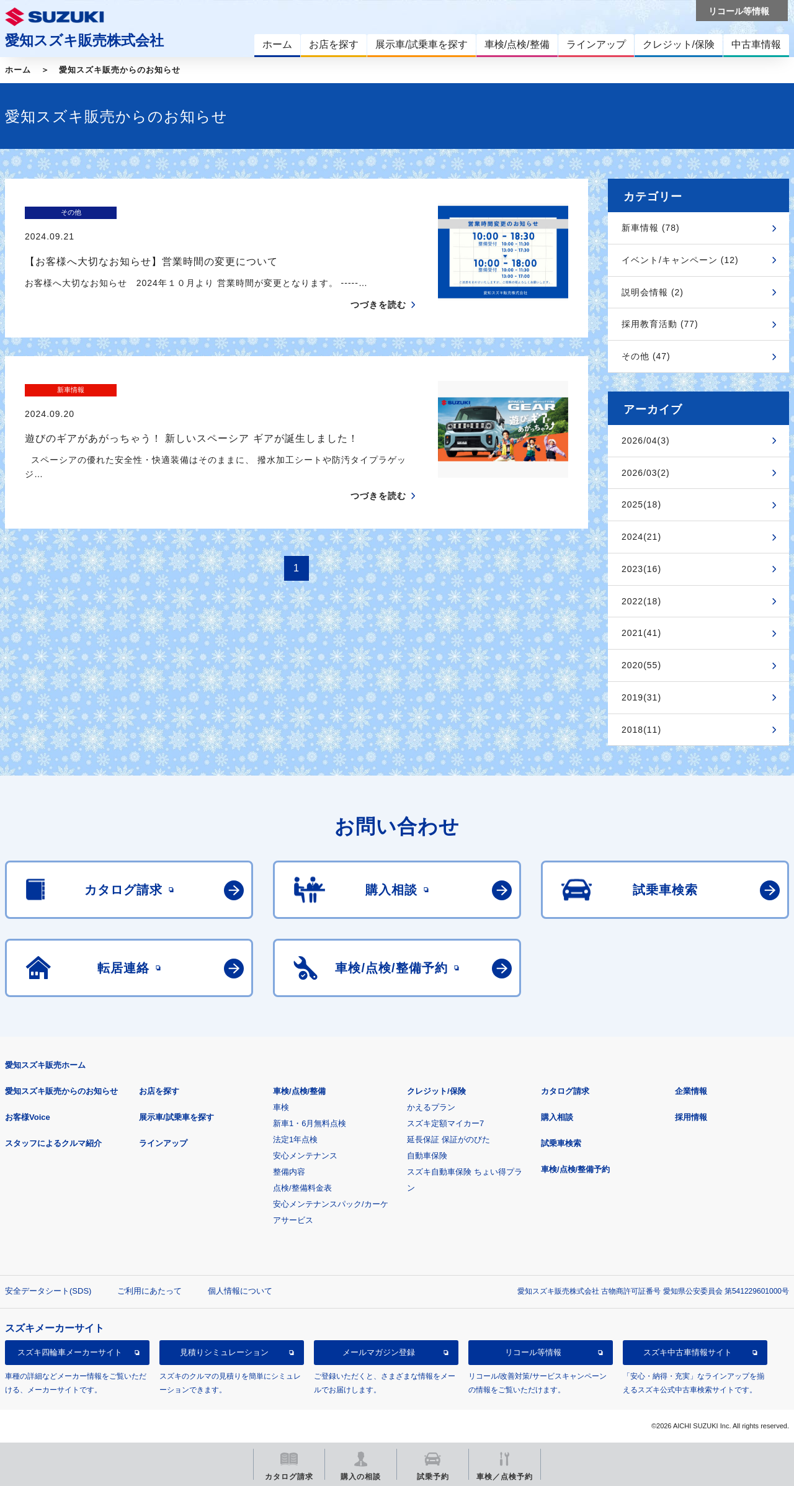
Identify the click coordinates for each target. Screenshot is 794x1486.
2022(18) (641, 601)
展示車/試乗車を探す (176, 1117)
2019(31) (641, 697)
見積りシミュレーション (224, 1352)
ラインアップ (163, 1143)
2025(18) (641, 504)
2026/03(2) (646, 473)
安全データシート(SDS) (48, 1291)
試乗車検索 (561, 1143)
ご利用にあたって (149, 1291)
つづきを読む (378, 280)
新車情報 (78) (651, 228)
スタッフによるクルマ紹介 (53, 1143)
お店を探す (159, 1091)
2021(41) (641, 633)
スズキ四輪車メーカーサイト (69, 1352)
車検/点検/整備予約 (575, 1169)
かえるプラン (431, 1107)
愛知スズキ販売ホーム (45, 1065)
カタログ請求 (565, 1091)
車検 (281, 1107)
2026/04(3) (646, 440)
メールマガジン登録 (378, 1352)
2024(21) (641, 537)
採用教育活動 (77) (660, 324)
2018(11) (641, 730)
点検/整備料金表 (302, 1188)
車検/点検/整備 (299, 1091)
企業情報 (691, 1091)
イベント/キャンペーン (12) (680, 260)
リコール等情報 (533, 1352)
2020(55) (641, 665)
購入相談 (557, 1117)
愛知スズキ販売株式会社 (84, 40)
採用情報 (691, 1117)
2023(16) (641, 569)
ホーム (18, 69)
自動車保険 (427, 1155)
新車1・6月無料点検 (309, 1123)
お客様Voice (27, 1117)
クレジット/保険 (436, 1091)
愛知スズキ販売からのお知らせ (120, 69)
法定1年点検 (295, 1139)
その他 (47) (646, 356)
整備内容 (289, 1171)
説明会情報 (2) (653, 292)
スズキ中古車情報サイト (687, 1352)
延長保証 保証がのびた (448, 1139)
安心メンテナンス (305, 1155)
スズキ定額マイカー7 (445, 1123)
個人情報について (240, 1291)
